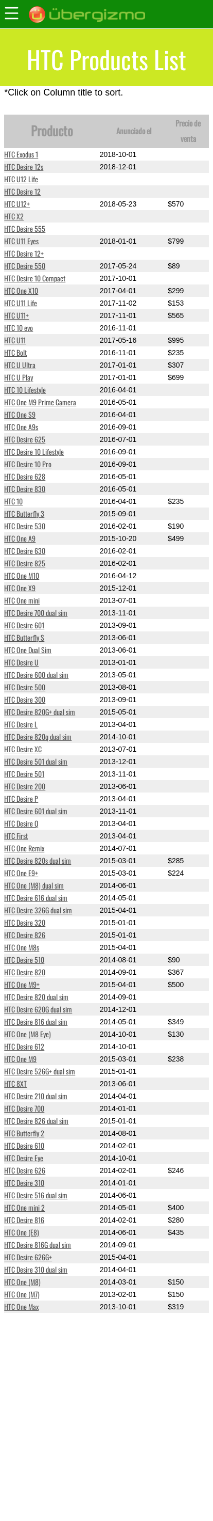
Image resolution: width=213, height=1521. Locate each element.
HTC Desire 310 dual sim (35, 1269)
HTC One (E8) (21, 1232)
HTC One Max (21, 1306)
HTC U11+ (16, 315)
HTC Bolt (15, 352)
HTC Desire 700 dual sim (35, 612)
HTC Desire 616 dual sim (35, 897)
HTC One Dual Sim (27, 649)
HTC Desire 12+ (24, 253)
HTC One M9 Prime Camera (40, 402)
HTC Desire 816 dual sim (35, 1021)
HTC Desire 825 (24, 563)
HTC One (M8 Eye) (27, 1033)
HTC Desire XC (23, 748)
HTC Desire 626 (24, 1170)
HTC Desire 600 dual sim (36, 674)
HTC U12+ (17, 203)
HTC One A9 (20, 538)
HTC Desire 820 (24, 972)
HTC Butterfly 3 (24, 513)
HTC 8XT (15, 1083)
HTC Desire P (21, 798)
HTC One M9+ (22, 984)
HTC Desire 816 (24, 1219)
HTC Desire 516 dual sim (35, 1195)
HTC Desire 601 (24, 625)
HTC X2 (14, 216)
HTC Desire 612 (24, 1046)
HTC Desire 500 (24, 687)
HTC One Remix (24, 848)
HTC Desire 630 (24, 550)
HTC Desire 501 (24, 773)
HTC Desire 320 (24, 922)
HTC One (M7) (22, 1294)
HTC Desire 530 (24, 525)
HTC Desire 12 (22, 191)
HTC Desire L (21, 724)
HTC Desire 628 (24, 476)
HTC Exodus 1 (21, 154)
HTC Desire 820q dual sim (38, 736)
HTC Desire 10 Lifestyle (34, 451)
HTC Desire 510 (24, 959)
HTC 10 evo (18, 327)
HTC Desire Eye (23, 1157)
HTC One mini (22, 600)
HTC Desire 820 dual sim (36, 996)
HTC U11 (15, 340)
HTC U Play (18, 377)
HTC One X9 (20, 587)
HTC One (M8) (22, 1281)
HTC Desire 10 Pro (27, 463)
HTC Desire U (21, 662)
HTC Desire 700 (24, 1108)
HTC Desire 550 (24, 265)
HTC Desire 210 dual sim (35, 1095)
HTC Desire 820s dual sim (37, 860)
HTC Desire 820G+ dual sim (39, 711)
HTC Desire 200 (24, 786)
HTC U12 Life (21, 178)
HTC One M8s (21, 947)
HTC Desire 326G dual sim (38, 910)
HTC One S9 (20, 414)
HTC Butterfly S (24, 637)
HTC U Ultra (20, 364)
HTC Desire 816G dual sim (37, 1244)
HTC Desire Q (21, 823)
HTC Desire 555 (24, 228)
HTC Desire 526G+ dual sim (39, 1071)
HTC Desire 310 (24, 1182)
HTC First (16, 835)
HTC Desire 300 (24, 699)
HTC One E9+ (21, 872)
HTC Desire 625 (24, 439)
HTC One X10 (21, 290)
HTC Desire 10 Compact (34, 278)
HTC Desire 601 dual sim (35, 810)
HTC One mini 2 (24, 1207)
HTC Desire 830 (24, 488)
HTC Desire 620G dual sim (38, 1009)
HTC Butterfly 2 (24, 1133)
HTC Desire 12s (23, 166)
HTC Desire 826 (24, 934)
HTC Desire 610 (24, 1145)
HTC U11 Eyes (21, 240)
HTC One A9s (21, 426)
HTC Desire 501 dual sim (35, 761)
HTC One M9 (20, 1058)
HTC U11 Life (20, 302)
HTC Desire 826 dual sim (36, 1120)
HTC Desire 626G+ (28, 1256)
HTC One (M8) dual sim (34, 885)
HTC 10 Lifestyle (25, 389)
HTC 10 (13, 501)
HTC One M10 (21, 575)
